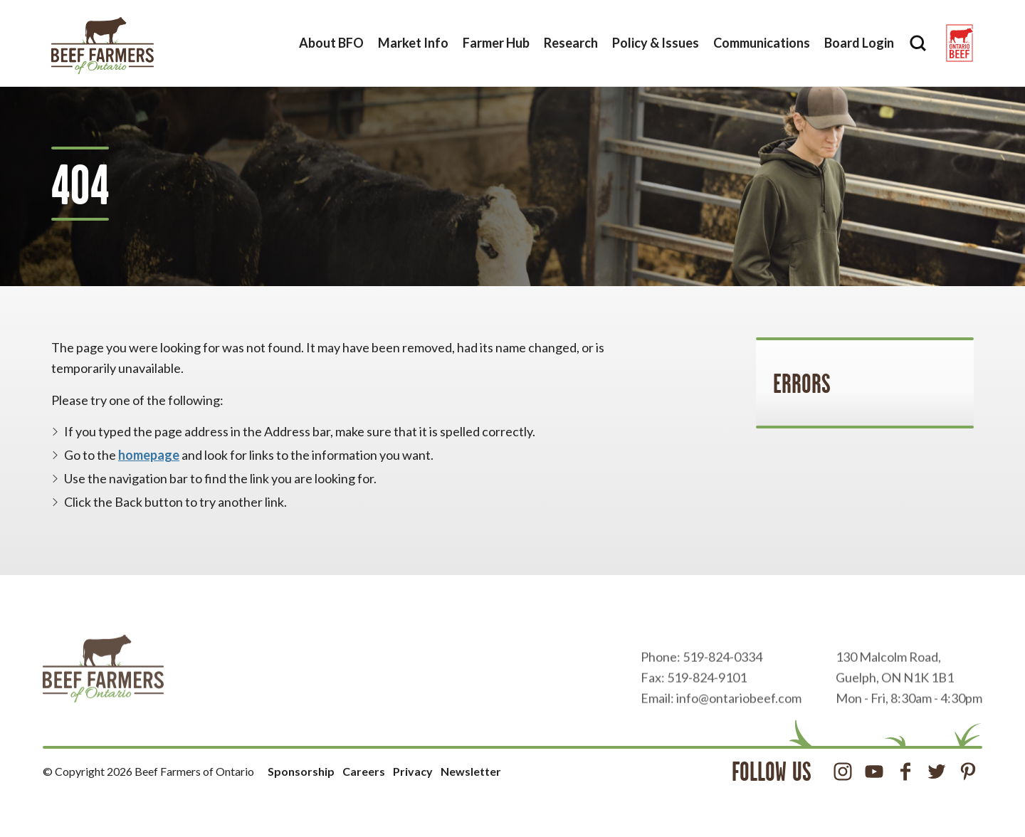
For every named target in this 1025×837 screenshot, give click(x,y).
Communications (761, 43)
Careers (363, 771)
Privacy (413, 771)
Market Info (413, 43)
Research (571, 43)
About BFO (331, 43)
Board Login (859, 43)
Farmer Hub (496, 43)
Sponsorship (301, 771)
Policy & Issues (655, 43)
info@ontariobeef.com (738, 724)
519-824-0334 (722, 683)
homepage (148, 455)
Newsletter (471, 771)
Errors (802, 384)
